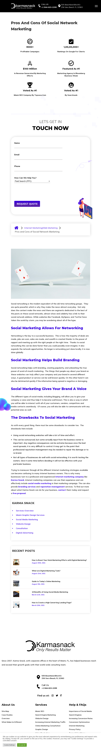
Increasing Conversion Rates (81, 718)
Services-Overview (25, 510)
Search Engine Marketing (45, 715)
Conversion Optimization (79, 722)
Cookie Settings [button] (9, 745)
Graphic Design (41, 729)
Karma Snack (17, 480)
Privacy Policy (75, 729)
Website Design (23, 524)
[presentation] (31, 195)
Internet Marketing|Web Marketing (41, 228)
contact (62, 490)
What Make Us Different (12, 722)
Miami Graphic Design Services (30, 515)
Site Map (5, 711)
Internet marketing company (69, 476)
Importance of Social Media (80, 711)
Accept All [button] (21, 745)
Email (38, 156)
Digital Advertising (24, 532)
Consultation (22, 528)
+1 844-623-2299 (49, 7)
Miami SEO (39, 711)
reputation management (52, 486)
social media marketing (39, 483)
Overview (6, 718)
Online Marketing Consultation (47, 726)
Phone (38, 168)
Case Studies (7, 715)
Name (38, 145)
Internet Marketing (76, 726)
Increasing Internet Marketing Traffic (50, 722)
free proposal (19, 493)
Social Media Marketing (27, 519)
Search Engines (75, 715)
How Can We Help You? (32, 180)
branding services (27, 486)
